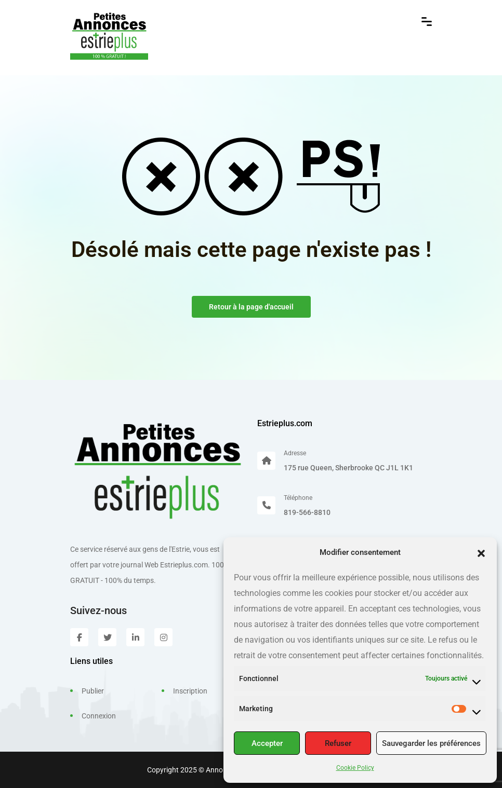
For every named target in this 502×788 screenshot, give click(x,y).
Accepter (267, 743)
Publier (93, 691)
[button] (481, 552)
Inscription (190, 691)
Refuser (338, 743)
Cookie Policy (355, 767)
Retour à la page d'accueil (251, 307)
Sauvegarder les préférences (431, 743)
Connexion (99, 716)
